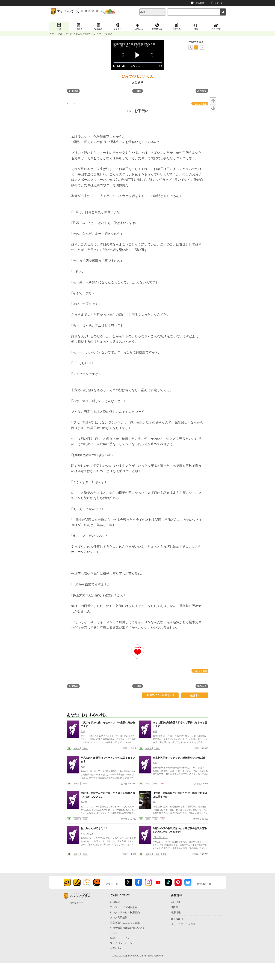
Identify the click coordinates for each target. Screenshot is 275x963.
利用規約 (115, 902)
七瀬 (83, 731)
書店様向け (177, 919)
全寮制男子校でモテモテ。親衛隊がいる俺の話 (179, 757)
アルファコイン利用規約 (123, 907)
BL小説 (69, 33)
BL (69, 748)
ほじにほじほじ (160, 837)
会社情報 (176, 902)
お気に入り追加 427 (160, 695)
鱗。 (155, 801)
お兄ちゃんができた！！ (94, 828)
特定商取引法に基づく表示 (125, 922)
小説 (60, 33)
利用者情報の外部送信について (127, 927)
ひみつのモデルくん (85, 33)
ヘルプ (113, 932)
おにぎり (137, 82)
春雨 (155, 731)
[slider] (138, 62)
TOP (52, 33)
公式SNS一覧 (204, 884)
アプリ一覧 (112, 884)
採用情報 (176, 912)
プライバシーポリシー (122, 943)
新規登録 (200, 2)
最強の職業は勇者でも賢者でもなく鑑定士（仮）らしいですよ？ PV (134, 45)
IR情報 (174, 907)
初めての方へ (76, 902)
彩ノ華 (84, 801)
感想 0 (194, 695)
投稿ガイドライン (120, 938)
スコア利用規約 (118, 917)
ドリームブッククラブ (183, 924)
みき (155, 762)
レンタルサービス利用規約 (125, 912)
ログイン (219, 2)
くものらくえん (88, 833)
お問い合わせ (117, 948)
